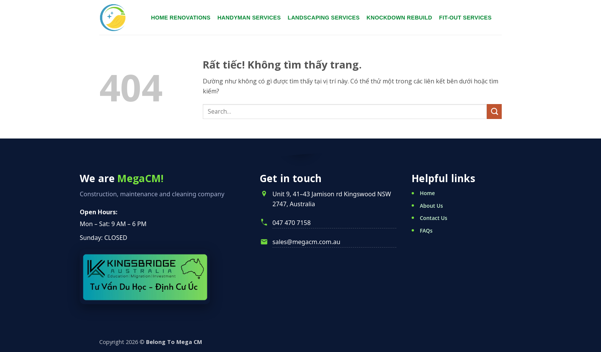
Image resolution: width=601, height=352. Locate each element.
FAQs (426, 230)
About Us (431, 205)
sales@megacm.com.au (306, 242)
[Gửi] (494, 111)
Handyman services (249, 18)
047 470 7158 (292, 222)
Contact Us (433, 218)
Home (427, 193)
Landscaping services (324, 18)
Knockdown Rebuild (399, 18)
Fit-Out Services (465, 18)
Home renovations (180, 18)
